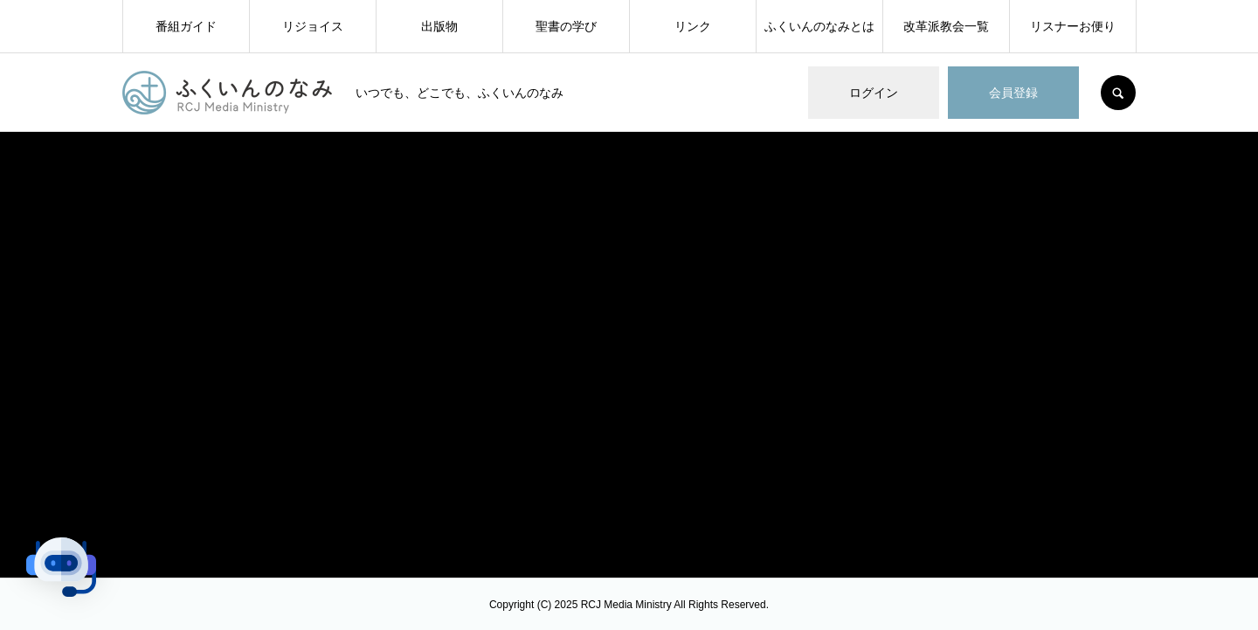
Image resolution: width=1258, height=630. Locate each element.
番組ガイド (186, 26)
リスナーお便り (1073, 26)
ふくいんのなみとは (819, 26)
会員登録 (1013, 93)
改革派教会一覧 (946, 26)
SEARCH (1118, 92)
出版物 (439, 26)
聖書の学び (566, 26)
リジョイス (312, 26)
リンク (692, 26)
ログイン (873, 93)
